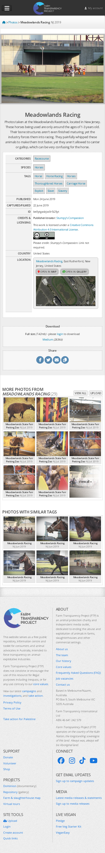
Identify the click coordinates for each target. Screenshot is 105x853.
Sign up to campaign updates (75, 781)
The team (62, 655)
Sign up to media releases (72, 803)
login (60, 334)
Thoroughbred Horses (48, 183)
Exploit (39, 191)
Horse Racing (54, 176)
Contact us (63, 684)
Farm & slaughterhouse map (22, 798)
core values (40, 684)
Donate (8, 757)
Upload (95, 393)
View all (80, 393)
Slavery (62, 191)
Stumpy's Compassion (70, 218)
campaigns (29, 691)
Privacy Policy (12, 702)
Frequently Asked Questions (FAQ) (78, 673)
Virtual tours (11, 804)
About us (62, 649)
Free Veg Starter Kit (68, 826)
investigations (12, 695)
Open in (47, 271)
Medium (48, 339)
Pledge (60, 821)
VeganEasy (63, 832)
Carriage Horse (76, 183)
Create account (13, 832)
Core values (63, 667)
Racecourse (42, 158)
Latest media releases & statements (79, 798)
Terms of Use (11, 708)
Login (7, 826)
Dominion (19, 786)
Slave (51, 191)
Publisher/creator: (44, 218)
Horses (39, 167)
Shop (6, 769)
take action (35, 695)
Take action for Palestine (19, 719)
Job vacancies (64, 678)
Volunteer (9, 763)
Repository (16, 792)
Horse (38, 176)
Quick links (10, 838)
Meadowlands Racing (49, 261)
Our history (63, 661)
